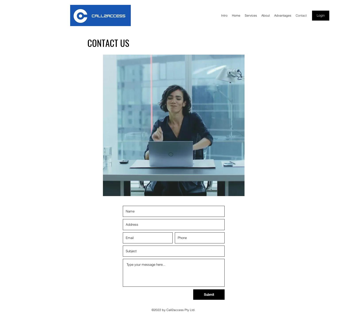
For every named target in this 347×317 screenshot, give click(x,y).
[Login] (320, 16)
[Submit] (209, 294)
